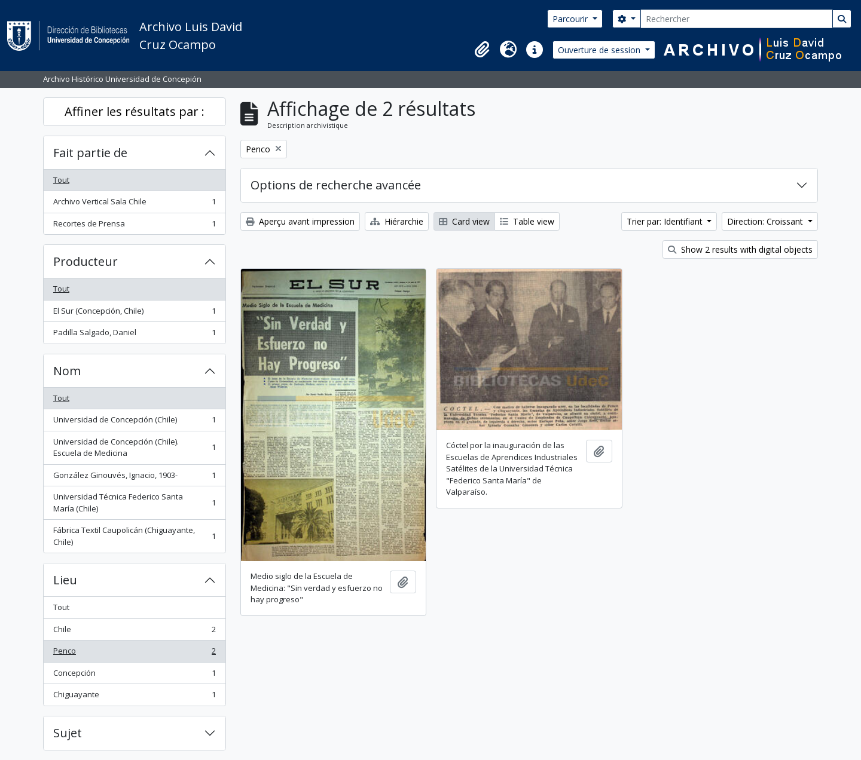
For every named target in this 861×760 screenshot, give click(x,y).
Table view (527, 221)
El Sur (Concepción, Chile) (134, 313)
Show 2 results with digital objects (740, 249)
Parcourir (571, 18)
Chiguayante (134, 697)
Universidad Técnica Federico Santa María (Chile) (134, 502)
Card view (464, 221)
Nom (67, 371)
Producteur (85, 261)
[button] (482, 49)
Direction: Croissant (766, 221)
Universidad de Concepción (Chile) (134, 422)
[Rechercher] (736, 19)
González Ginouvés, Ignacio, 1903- (134, 478)
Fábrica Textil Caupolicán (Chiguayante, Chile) (134, 536)
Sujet (67, 733)
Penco (134, 653)
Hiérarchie (396, 221)
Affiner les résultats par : (134, 111)
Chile (134, 632)
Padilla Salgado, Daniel (134, 335)
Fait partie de (90, 153)
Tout (61, 179)
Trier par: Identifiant (666, 221)
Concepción (134, 675)
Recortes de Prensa (134, 226)
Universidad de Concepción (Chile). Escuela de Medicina (134, 447)
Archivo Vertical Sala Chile (134, 204)
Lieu (65, 580)
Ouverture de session (600, 50)
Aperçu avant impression (300, 221)
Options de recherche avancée (336, 185)
